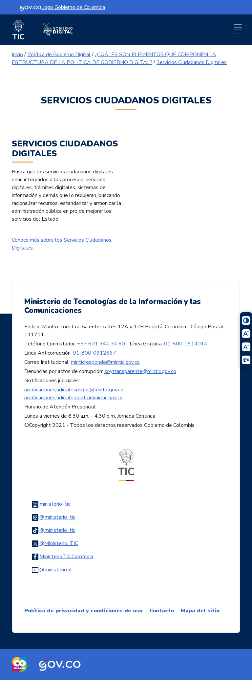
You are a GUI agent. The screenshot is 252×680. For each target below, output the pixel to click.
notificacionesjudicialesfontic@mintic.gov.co (73, 397)
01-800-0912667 (94, 353)
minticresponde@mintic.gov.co (105, 362)
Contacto (161, 610)
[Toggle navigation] (238, 27)
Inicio (17, 54)
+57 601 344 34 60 (101, 343)
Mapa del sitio (200, 610)
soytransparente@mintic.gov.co (140, 371)
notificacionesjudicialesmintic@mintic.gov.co (73, 389)
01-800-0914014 (185, 343)
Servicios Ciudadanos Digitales (192, 62)
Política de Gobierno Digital (59, 54)
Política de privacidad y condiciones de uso (83, 610)
